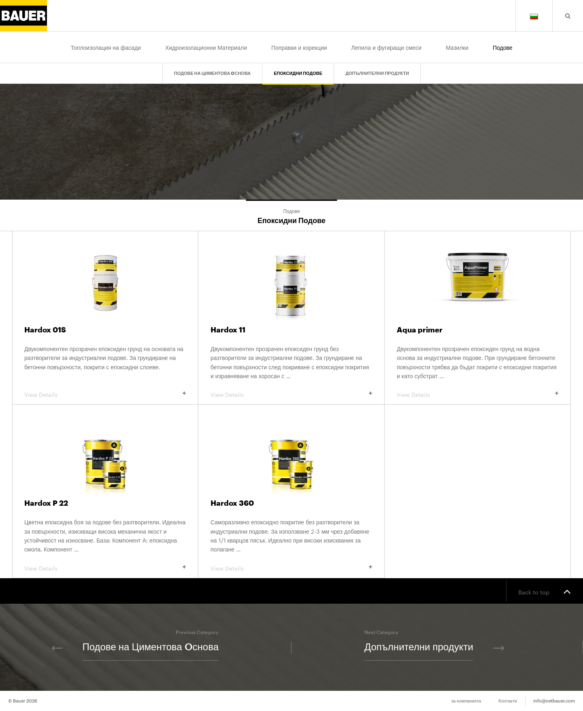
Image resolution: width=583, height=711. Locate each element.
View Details (105, 394)
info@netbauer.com (554, 701)
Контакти (507, 701)
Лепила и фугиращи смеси (386, 47)
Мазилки (457, 47)
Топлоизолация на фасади (105, 47)
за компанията (466, 701)
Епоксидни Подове (298, 73)
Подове (503, 47)
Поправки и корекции (299, 47)
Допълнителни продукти (377, 73)
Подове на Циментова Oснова (212, 73)
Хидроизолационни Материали (206, 47)
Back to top (544, 591)
